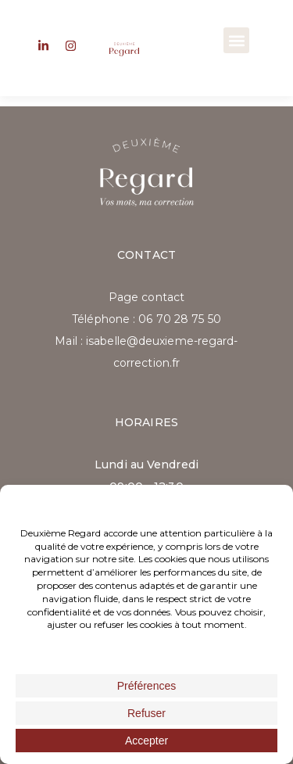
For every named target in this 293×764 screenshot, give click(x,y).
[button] (236, 40)
